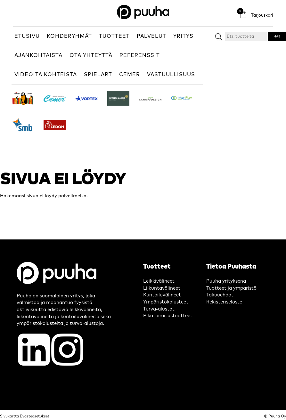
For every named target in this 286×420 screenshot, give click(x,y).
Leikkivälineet (159, 281)
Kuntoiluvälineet (162, 295)
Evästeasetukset (34, 416)
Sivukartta (9, 416)
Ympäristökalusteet (165, 302)
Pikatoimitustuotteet (167, 315)
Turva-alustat (159, 309)
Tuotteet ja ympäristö (231, 288)
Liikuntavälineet (161, 288)
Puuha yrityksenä (226, 281)
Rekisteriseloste (224, 302)
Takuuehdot (219, 295)
